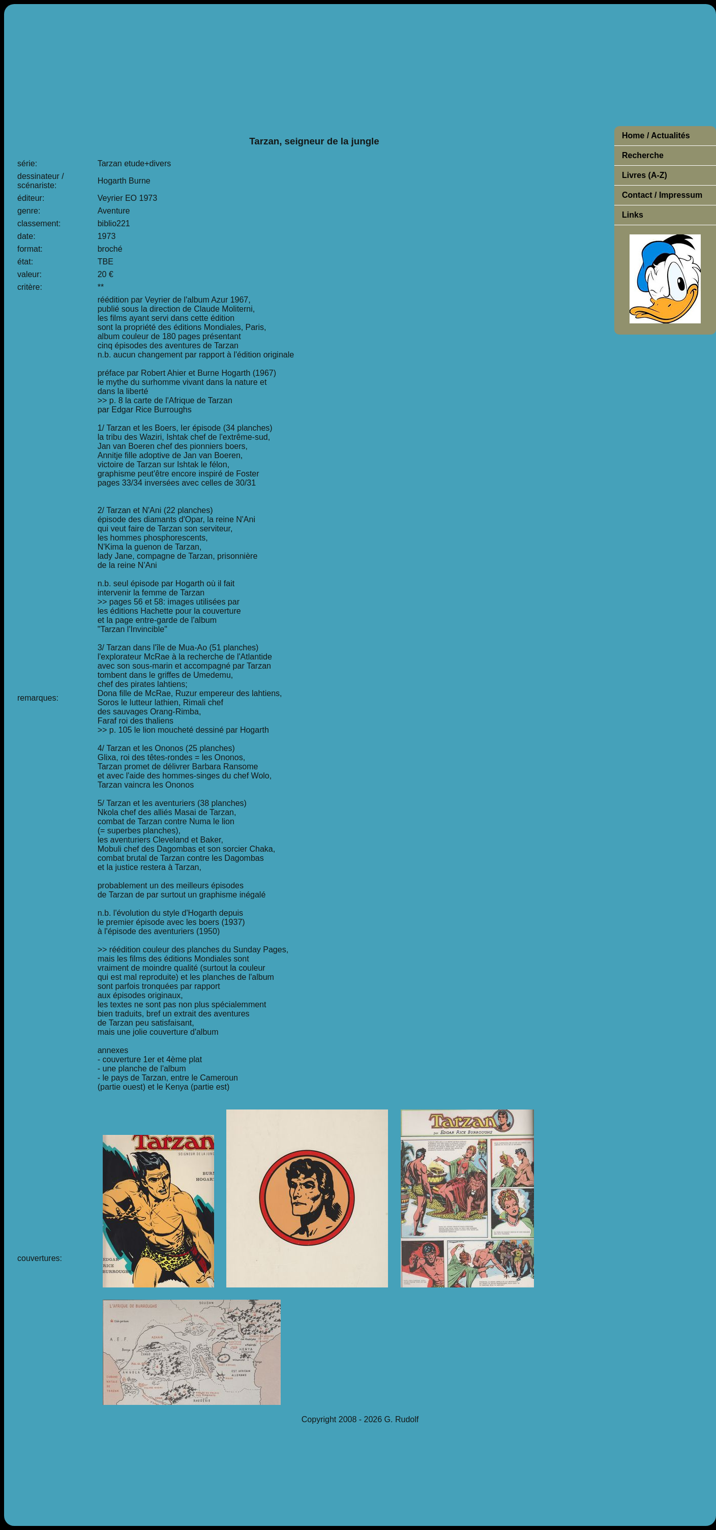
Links (632, 215)
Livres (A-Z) (644, 175)
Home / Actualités (656, 135)
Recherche (643, 155)
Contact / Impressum (662, 195)
